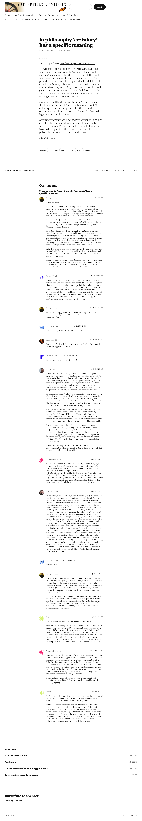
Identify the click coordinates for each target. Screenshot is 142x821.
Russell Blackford (52, 339)
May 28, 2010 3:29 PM (79, 326)
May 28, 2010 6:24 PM (96, 340)
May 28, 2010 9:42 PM (70, 355)
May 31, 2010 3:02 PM (97, 691)
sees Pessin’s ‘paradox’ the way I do (77, 63)
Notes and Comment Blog (65, 50)
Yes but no (10, 762)
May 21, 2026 (133, 775)
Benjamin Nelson (52, 198)
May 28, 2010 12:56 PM (96, 198)
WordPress (134, 815)
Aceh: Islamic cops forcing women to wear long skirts (114, 170)
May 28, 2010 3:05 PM (96, 308)
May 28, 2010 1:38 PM (96, 276)
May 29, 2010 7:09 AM (96, 491)
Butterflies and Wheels (22, 795)
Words (87, 150)
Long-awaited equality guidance (21, 775)
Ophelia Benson (50, 50)
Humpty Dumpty (66, 150)
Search (99, 7)
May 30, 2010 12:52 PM (96, 651)
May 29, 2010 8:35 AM (68, 560)
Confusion (54, 150)
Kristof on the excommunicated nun (21, 170)
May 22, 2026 (133, 755)
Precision (79, 150)
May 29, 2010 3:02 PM (96, 617)
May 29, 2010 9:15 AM (97, 574)
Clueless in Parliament (16, 755)
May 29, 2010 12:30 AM (96, 369)
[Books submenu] (45, 15)
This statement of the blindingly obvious (26, 768)
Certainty (43, 150)
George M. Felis (52, 276)
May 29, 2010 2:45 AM (96, 459)
